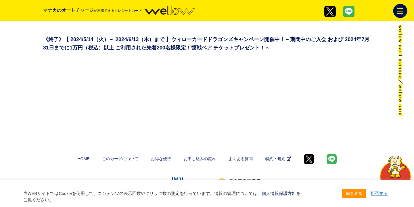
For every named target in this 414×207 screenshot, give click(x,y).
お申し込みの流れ (200, 158)
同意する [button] (354, 193)
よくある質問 (241, 158)
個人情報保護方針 (279, 193)
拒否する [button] (379, 193)
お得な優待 (161, 158)
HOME (83, 158)
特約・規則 (278, 158)
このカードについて (120, 158)
